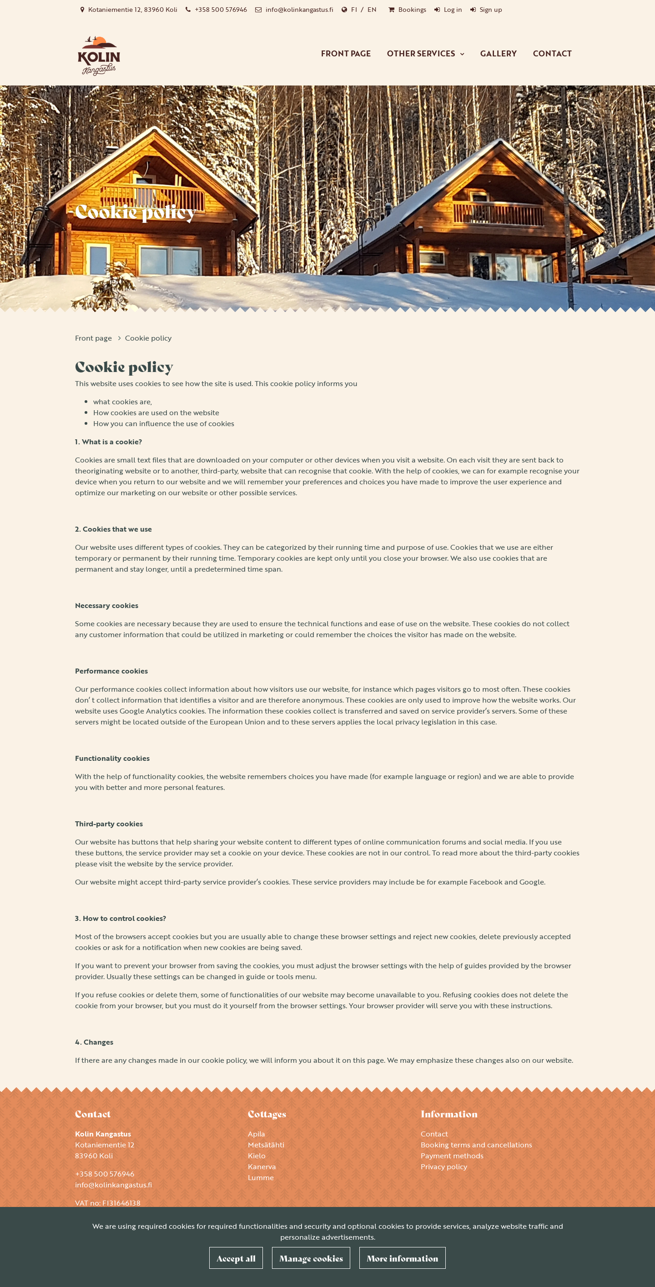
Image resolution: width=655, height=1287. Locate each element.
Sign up (491, 9)
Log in (453, 9)
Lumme (261, 1177)
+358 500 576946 (221, 9)
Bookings (412, 9)
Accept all (236, 1258)
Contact (552, 53)
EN (372, 9)
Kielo (257, 1155)
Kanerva (262, 1166)
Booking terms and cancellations (476, 1144)
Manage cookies (311, 1258)
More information (402, 1258)
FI (354, 9)
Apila (256, 1133)
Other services (422, 53)
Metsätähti (266, 1144)
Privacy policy (444, 1166)
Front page (346, 53)
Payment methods (452, 1155)
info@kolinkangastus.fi (299, 9)
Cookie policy (148, 337)
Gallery (498, 53)
